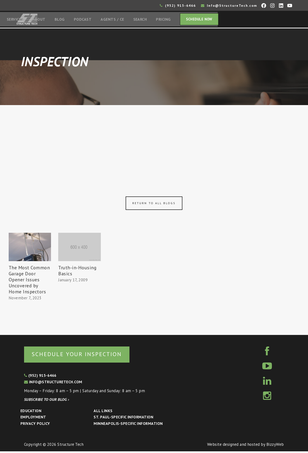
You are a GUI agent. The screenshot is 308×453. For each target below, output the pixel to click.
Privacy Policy (35, 424)
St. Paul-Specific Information (123, 418)
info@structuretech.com (53, 383)
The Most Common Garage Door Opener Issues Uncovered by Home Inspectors (29, 280)
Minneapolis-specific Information (128, 424)
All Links (103, 412)
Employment (33, 418)
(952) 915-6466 (178, 5)
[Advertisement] (154, 142)
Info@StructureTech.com (229, 5)
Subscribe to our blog (46, 400)
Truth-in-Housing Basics (77, 271)
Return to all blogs (154, 204)
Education (30, 412)
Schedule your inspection (81, 355)
